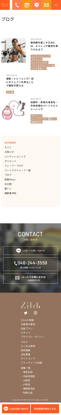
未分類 (8, 184)
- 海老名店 (27, 372)
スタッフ (25, 332)
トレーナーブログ (14, 165)
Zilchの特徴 (27, 320)
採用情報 (25, 350)
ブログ (8, 174)
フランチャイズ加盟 (31, 362)
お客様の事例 (28, 324)
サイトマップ (28, 358)
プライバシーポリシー (33, 336)
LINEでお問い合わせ (30, 250)
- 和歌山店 (27, 392)
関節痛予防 (11, 193)
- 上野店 (25, 380)
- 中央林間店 (28, 376)
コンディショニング (15, 156)
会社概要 (25, 354)
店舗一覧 (25, 367)
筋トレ (8, 188)
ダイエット (11, 161)
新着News (10, 179)
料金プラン (27, 328)
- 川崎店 (25, 384)
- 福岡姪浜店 (28, 388)
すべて (8, 147)
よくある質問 (28, 346)
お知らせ (9, 151)
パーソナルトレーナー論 (18, 170)
